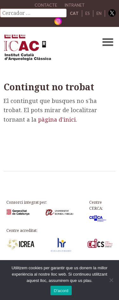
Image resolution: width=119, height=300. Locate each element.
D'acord (61, 290)
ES (87, 13)
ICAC (47, 49)
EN (99, 13)
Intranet (74, 5)
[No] (111, 280)
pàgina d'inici (57, 119)
